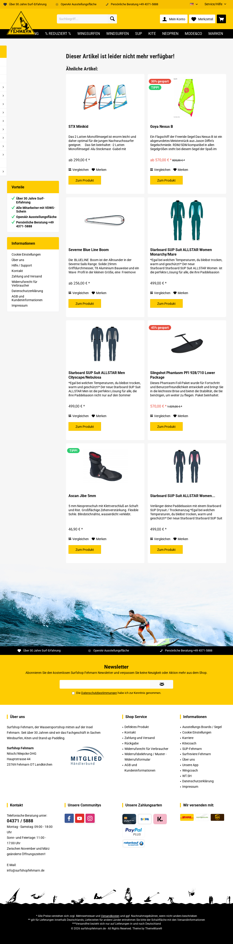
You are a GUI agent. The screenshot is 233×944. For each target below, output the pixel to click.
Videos (16, 79)
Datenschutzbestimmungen (99, 693)
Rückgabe (131, 743)
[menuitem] (213, 4)
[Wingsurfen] (88, 33)
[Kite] (152, 33)
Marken (17, 171)
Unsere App (190, 765)
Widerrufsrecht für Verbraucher (24, 283)
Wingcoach (190, 770)
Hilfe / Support (22, 265)
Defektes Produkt (136, 727)
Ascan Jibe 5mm (82, 496)
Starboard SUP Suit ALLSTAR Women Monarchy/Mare (181, 252)
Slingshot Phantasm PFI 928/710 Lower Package (182, 375)
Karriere (187, 738)
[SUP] (138, 33)
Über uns (18, 260)
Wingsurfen (20, 112)
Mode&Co (18, 154)
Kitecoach (189, 743)
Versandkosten (110, 916)
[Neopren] (170, 33)
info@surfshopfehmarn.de (25, 870)
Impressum (20, 305)
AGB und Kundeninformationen (27, 298)
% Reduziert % (21, 95)
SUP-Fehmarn (192, 749)
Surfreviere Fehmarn (196, 754)
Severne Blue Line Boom (88, 250)
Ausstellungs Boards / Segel (202, 727)
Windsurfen (20, 121)
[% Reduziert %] (58, 33)
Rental (16, 87)
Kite (14, 138)
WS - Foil (17, 104)
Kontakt (17, 271)
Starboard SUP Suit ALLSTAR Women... (182, 496)
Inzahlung (19, 62)
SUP (15, 129)
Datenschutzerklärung (27, 291)
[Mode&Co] (193, 33)
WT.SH (187, 776)
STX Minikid (78, 126)
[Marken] (215, 33)
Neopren (18, 146)
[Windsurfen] (117, 33)
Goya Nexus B (161, 126)
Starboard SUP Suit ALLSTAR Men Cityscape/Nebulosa (96, 375)
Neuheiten (19, 70)
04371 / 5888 (20, 820)
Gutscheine (20, 163)
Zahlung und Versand (27, 276)
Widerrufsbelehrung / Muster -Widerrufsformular (145, 756)
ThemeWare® (153, 928)
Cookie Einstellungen (26, 254)
